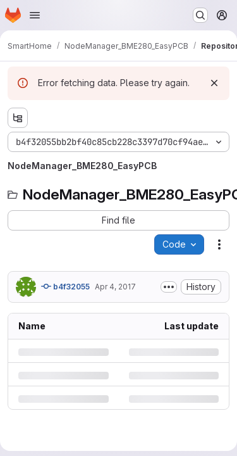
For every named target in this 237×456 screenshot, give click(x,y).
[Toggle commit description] (169, 287)
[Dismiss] (214, 83)
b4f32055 (65, 286)
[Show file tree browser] (18, 118)
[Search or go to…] (200, 15)
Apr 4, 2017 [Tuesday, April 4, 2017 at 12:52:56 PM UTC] (115, 286)
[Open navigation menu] (35, 15)
